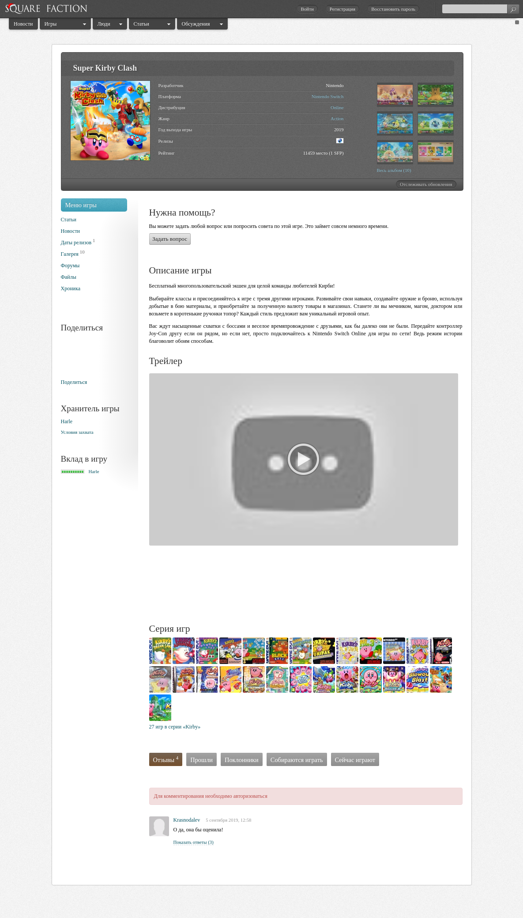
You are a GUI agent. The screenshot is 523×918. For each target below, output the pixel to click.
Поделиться (74, 382)
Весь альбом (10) (394, 170)
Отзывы (166, 759)
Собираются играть (297, 759)
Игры (51, 24)
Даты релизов (76, 242)
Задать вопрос (169, 238)
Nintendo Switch (328, 96)
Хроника (70, 288)
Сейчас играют (355, 759)
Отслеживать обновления (426, 184)
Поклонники (242, 759)
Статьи (141, 24)
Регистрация (342, 8)
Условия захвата (77, 432)
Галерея (70, 254)
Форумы (70, 265)
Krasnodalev (186, 820)
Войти (307, 8)
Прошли (201, 759)
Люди (104, 24)
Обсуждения (196, 24)
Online (337, 107)
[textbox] (480, 8)
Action (337, 118)
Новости (23, 24)
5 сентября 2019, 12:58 (228, 820)
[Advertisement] (309, 586)
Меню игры (81, 205)
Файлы (68, 277)
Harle (67, 421)
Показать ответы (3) (193, 842)
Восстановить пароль (393, 8)
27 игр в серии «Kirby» (175, 727)
